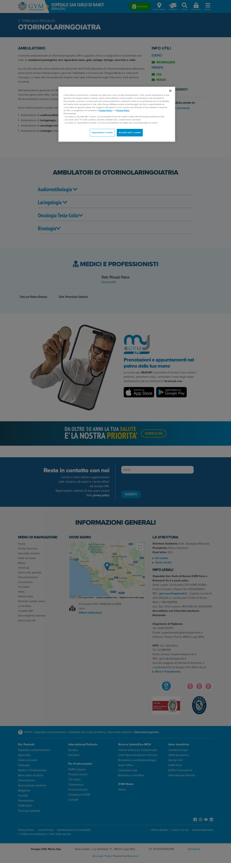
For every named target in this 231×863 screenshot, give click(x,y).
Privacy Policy (122, 110)
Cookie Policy (105, 110)
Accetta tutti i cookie (130, 132)
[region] (116, 114)
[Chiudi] (170, 91)
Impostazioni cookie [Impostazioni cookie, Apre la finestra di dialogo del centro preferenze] (102, 132)
